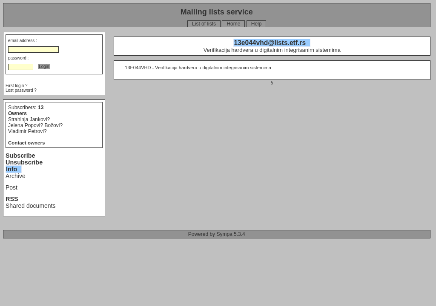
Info (11, 169)
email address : (22, 40)
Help (256, 24)
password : (18, 58)
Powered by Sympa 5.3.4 (216, 234)
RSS (12, 199)
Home (233, 24)
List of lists (204, 24)
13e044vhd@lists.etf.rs (270, 42)
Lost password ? (21, 90)
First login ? (17, 85)
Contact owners (26, 142)
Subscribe (20, 155)
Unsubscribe (24, 162)
